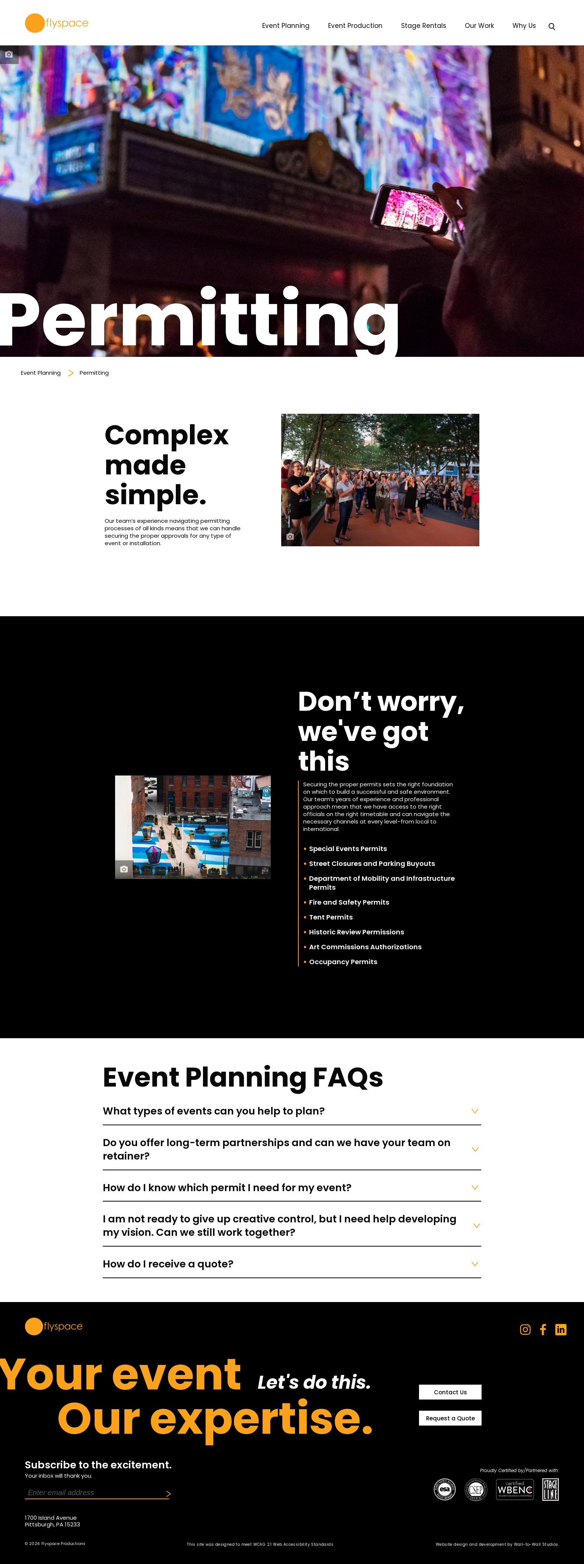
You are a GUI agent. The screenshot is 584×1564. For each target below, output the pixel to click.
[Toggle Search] (551, 27)
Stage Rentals (423, 25)
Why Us (524, 25)
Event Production (355, 25)
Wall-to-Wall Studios (536, 1544)
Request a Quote (450, 1418)
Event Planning (286, 25)
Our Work (479, 25)
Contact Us (450, 1392)
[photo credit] (9, 54)
